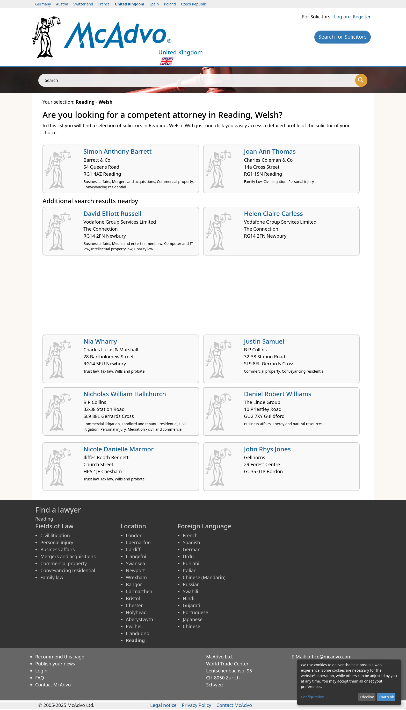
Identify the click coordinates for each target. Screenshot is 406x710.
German (192, 549)
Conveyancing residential (67, 570)
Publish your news (55, 664)
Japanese (192, 619)
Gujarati (191, 605)
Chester (134, 605)
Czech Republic (194, 4)
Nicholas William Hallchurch (124, 393)
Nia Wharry (100, 341)
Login (41, 671)
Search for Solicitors (342, 36)
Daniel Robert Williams (277, 393)
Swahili (190, 591)
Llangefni (136, 556)
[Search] (361, 80)
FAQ (39, 677)
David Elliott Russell (112, 213)
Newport (135, 570)
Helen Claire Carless (273, 213)
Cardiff (133, 549)
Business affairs (57, 549)
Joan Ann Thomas (270, 151)
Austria (62, 4)
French (190, 535)
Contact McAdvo (53, 684)
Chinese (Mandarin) (204, 577)
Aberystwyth (139, 619)
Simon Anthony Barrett (117, 151)
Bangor (134, 584)
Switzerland (83, 4)
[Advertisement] (197, 297)
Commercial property (63, 563)
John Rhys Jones (267, 449)
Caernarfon (138, 542)
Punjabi (191, 563)
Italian (190, 570)
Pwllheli (134, 626)
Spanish (191, 542)
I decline (367, 696)
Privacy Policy (196, 705)
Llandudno (137, 633)
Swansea (135, 563)
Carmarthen (139, 591)
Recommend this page (59, 657)
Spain (154, 4)
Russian (191, 584)
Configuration (312, 696)
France (104, 4)
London (134, 535)
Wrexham (136, 577)
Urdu (188, 556)
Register (362, 16)
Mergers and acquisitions (68, 556)
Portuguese (195, 612)
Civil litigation (55, 535)
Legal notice (163, 705)
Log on (341, 16)
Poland (170, 4)
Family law (51, 577)
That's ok (386, 696)
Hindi (188, 598)
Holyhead (136, 612)
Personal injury (56, 542)
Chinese (191, 626)
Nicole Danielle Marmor (118, 449)
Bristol (133, 598)
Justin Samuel (264, 341)
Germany (43, 4)
